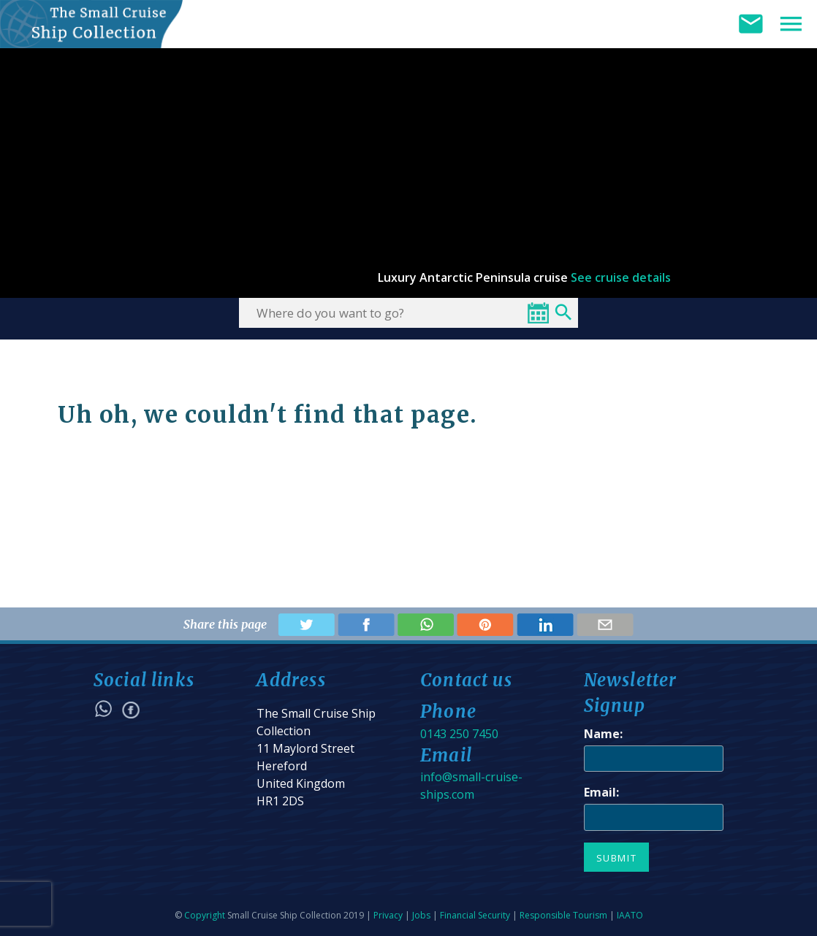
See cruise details (621, 277)
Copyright (204, 915)
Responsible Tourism (563, 915)
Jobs (421, 915)
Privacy (388, 915)
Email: (601, 792)
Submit (616, 857)
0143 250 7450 (459, 734)
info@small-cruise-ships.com (471, 785)
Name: (603, 734)
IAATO (630, 915)
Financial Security (475, 915)
